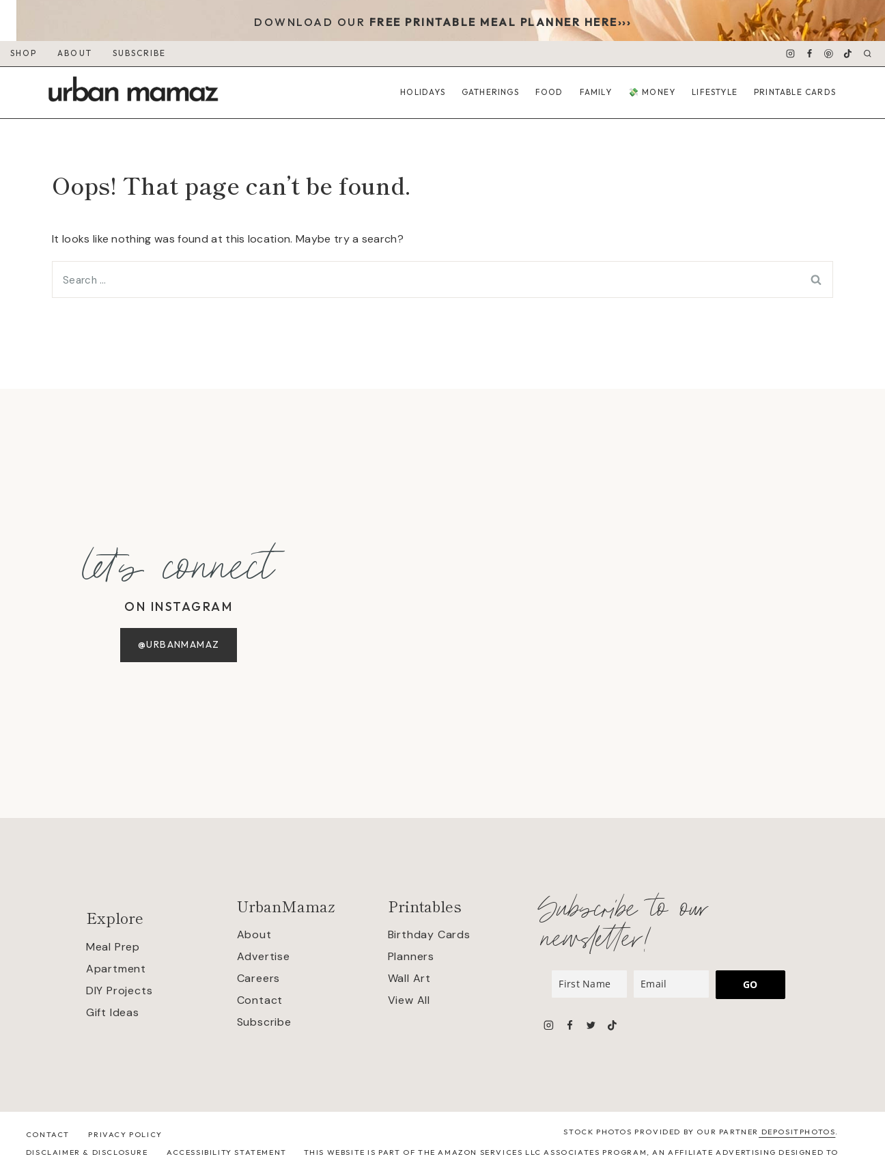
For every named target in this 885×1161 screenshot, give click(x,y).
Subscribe (264, 1022)
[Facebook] (810, 54)
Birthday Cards (429, 934)
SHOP (23, 53)
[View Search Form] (867, 53)
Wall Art (409, 978)
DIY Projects (119, 990)
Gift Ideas (112, 1012)
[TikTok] (848, 54)
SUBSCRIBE (140, 53)
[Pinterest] (829, 54)
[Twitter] (590, 1025)
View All (409, 1000)
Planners (411, 956)
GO (750, 984)
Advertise (263, 956)
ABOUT (74, 53)
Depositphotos (797, 1131)
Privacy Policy (125, 1134)
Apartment (116, 968)
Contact (260, 1000)
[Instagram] (790, 54)
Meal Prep (113, 947)
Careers (259, 978)
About (254, 934)
